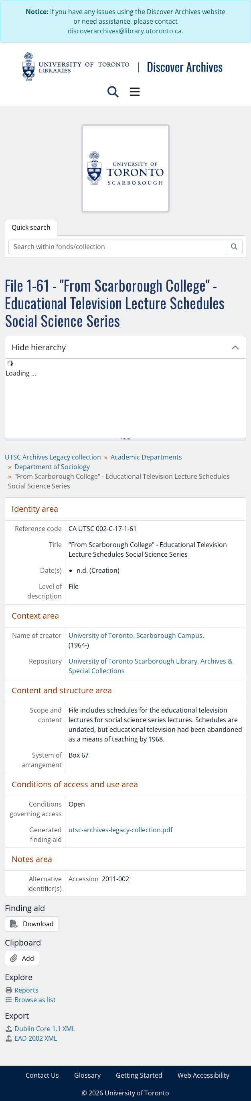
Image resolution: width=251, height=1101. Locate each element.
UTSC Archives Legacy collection (53, 457)
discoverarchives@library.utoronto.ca (125, 31)
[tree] (125, 399)
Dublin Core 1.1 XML (40, 1028)
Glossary (87, 1075)
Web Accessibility (203, 1075)
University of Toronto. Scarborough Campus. (136, 635)
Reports (21, 990)
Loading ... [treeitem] (21, 373)
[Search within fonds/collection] (117, 246)
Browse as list (30, 999)
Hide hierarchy (39, 347)
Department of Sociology (52, 466)
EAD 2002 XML (31, 1038)
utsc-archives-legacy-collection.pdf (120, 829)
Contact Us (42, 1075)
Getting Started (139, 1075)
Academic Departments (146, 457)
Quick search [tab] (31, 227)
